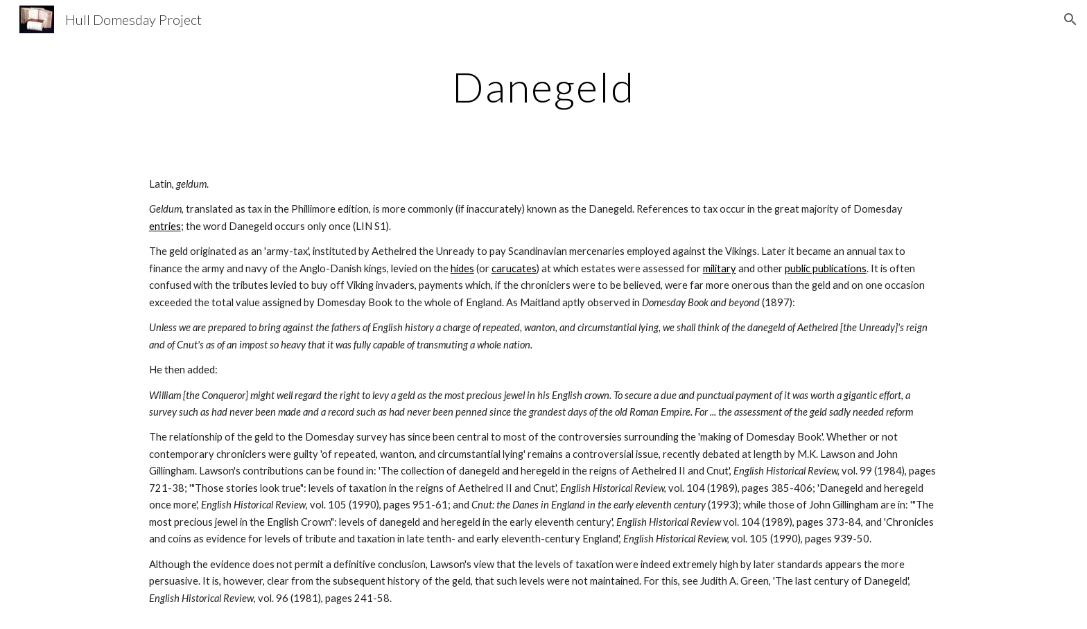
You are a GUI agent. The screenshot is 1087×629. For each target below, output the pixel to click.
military (719, 268)
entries (165, 226)
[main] (543, 86)
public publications (826, 268)
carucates (514, 268)
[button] (1070, 19)
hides (462, 268)
